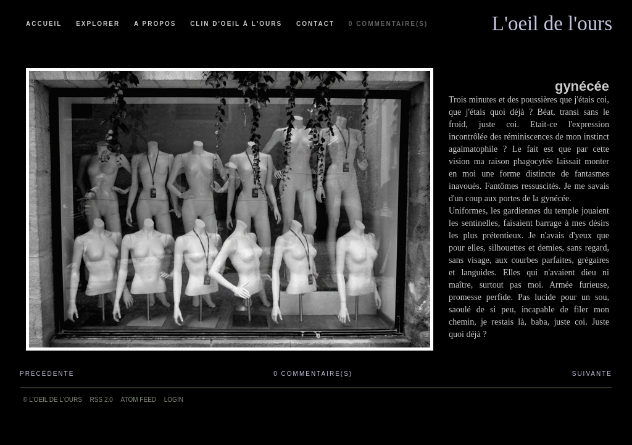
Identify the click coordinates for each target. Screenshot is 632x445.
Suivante (592, 373)
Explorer (98, 23)
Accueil (44, 23)
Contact (315, 23)
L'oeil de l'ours (552, 20)
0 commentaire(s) (388, 23)
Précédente (47, 373)
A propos (155, 23)
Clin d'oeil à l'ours (236, 23)
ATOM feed (138, 399)
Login (173, 399)
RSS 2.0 (101, 399)
